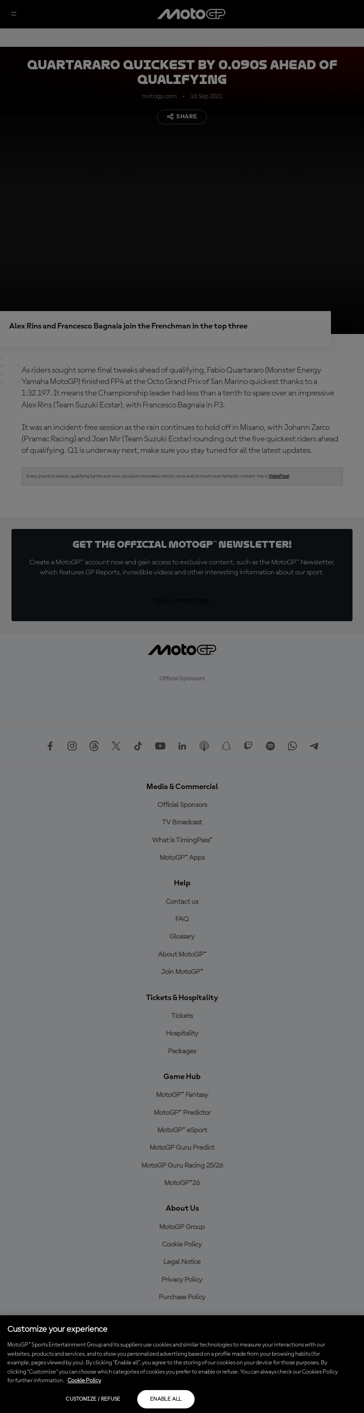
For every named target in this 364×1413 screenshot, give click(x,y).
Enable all (166, 1399)
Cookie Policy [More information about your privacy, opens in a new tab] (84, 1381)
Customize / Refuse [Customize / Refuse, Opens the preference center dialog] (93, 1399)
